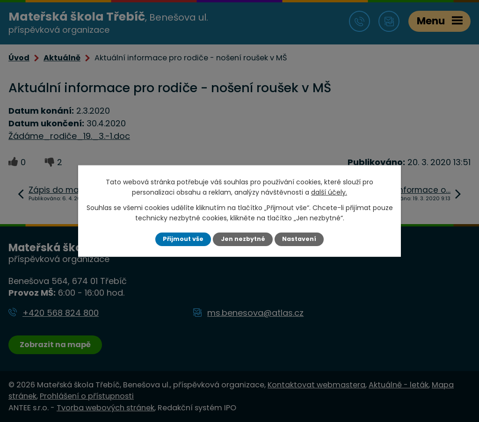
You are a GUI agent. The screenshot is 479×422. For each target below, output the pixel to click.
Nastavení (299, 239)
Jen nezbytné (243, 239)
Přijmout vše (183, 239)
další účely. (329, 192)
